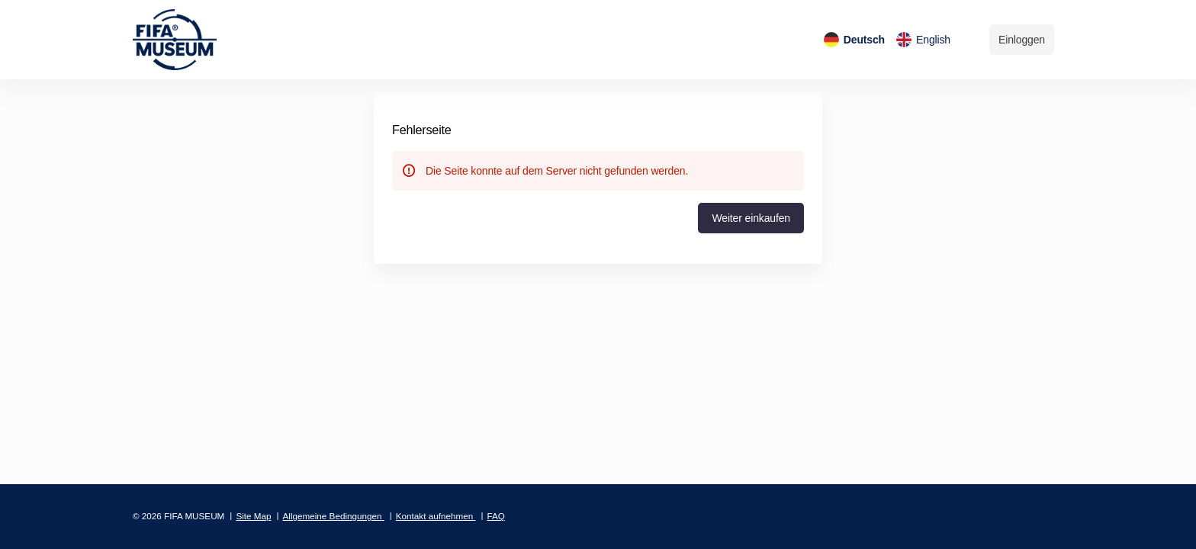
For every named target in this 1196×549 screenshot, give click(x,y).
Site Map (253, 516)
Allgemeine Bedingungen (332, 516)
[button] (751, 218)
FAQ (495, 516)
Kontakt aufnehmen (434, 516)
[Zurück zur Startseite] (185, 39)
